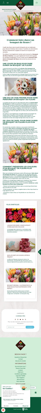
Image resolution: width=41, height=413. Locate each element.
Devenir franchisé (20, 368)
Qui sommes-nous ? (20, 366)
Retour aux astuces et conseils (9, 9)
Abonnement (20, 379)
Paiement (20, 372)
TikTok (36, 393)
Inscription (32, 387)
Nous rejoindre (20, 381)
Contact (20, 359)
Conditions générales (20, 374)
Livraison (20, 370)
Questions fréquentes (21, 357)
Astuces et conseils (20, 361)
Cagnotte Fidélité (20, 375)
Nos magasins (20, 377)
